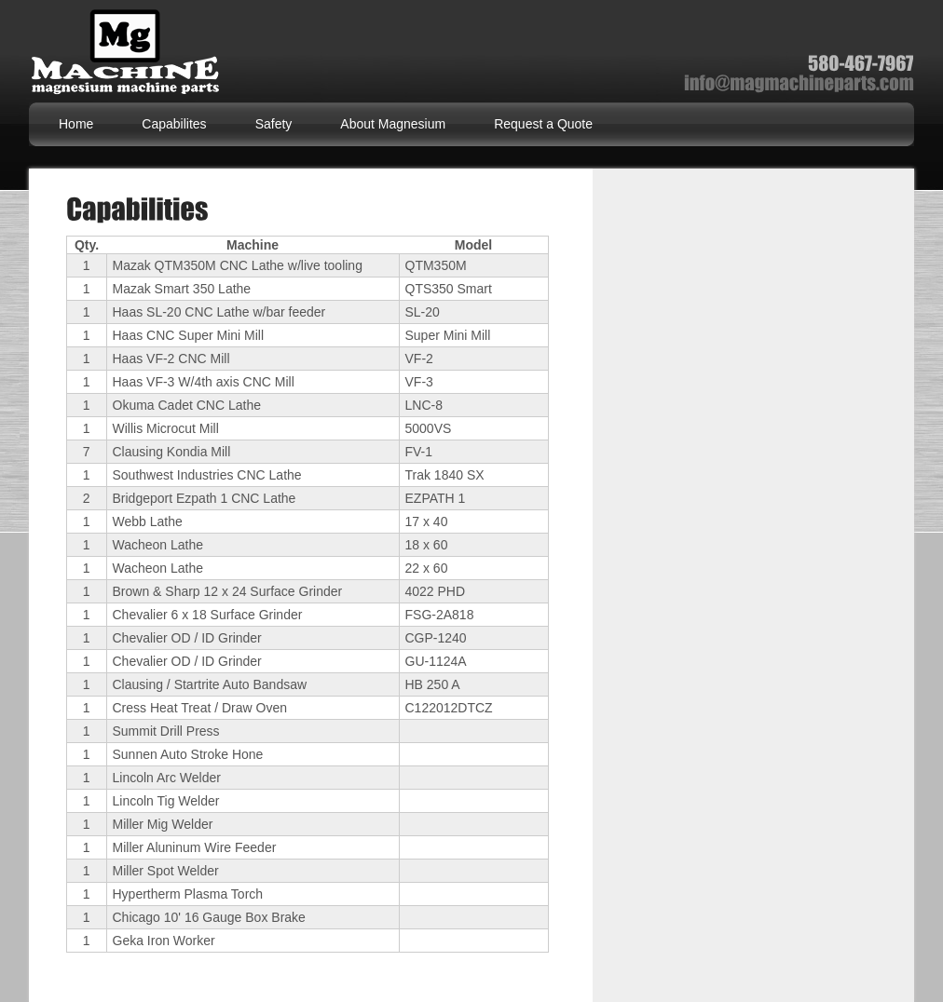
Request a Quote (543, 123)
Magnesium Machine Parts (129, 55)
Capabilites (174, 123)
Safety (274, 123)
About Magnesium (392, 123)
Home (76, 123)
